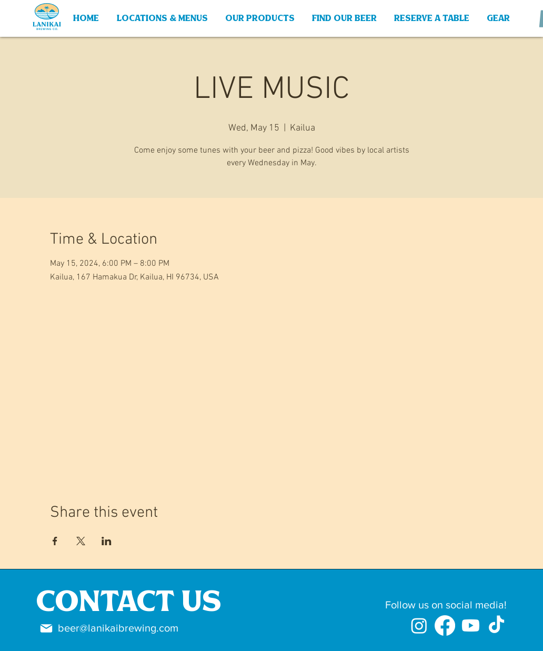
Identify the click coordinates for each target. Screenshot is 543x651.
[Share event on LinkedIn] (107, 541)
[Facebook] (445, 625)
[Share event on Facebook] (55, 541)
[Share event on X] (81, 541)
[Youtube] (470, 625)
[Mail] (46, 628)
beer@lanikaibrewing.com (118, 628)
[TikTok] (496, 625)
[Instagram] (419, 625)
